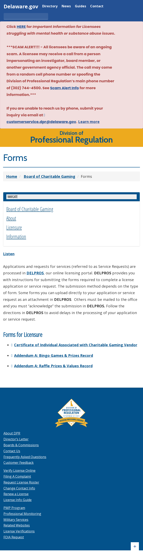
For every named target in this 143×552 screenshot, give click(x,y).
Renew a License (16, 494)
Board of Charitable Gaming (29, 208)
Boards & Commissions (21, 444)
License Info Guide (17, 499)
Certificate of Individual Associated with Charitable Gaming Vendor (75, 344)
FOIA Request (13, 536)
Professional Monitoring (22, 513)
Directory (50, 6)
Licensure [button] (14, 226)
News (66, 6)
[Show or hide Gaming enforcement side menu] (71, 196)
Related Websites (16, 525)
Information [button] (16, 236)
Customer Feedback (18, 462)
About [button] (11, 217)
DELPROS (35, 272)
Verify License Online (19, 470)
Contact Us (11, 450)
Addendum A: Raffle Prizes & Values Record (53, 365)
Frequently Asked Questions (24, 456)
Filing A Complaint (17, 476)
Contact (96, 6)
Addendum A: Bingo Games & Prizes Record (53, 355)
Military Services (15, 519)
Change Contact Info (19, 488)
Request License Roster (21, 482)
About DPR (11, 433)
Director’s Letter (16, 439)
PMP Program (14, 507)
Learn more (89, 121)
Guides (80, 6)
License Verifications (19, 531)
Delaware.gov (21, 6)
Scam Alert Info (64, 87)
